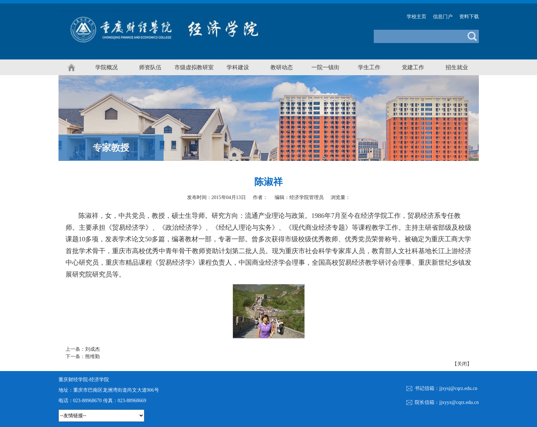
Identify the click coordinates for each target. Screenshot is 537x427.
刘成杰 (92, 349)
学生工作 (369, 67)
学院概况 (106, 67)
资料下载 (469, 16)
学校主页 (416, 16)
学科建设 (238, 67)
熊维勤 (92, 356)
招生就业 (457, 67)
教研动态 (281, 67)
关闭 (462, 363)
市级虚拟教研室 (194, 67)
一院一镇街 (325, 67)
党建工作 (413, 67)
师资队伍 (150, 67)
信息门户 (443, 16)
